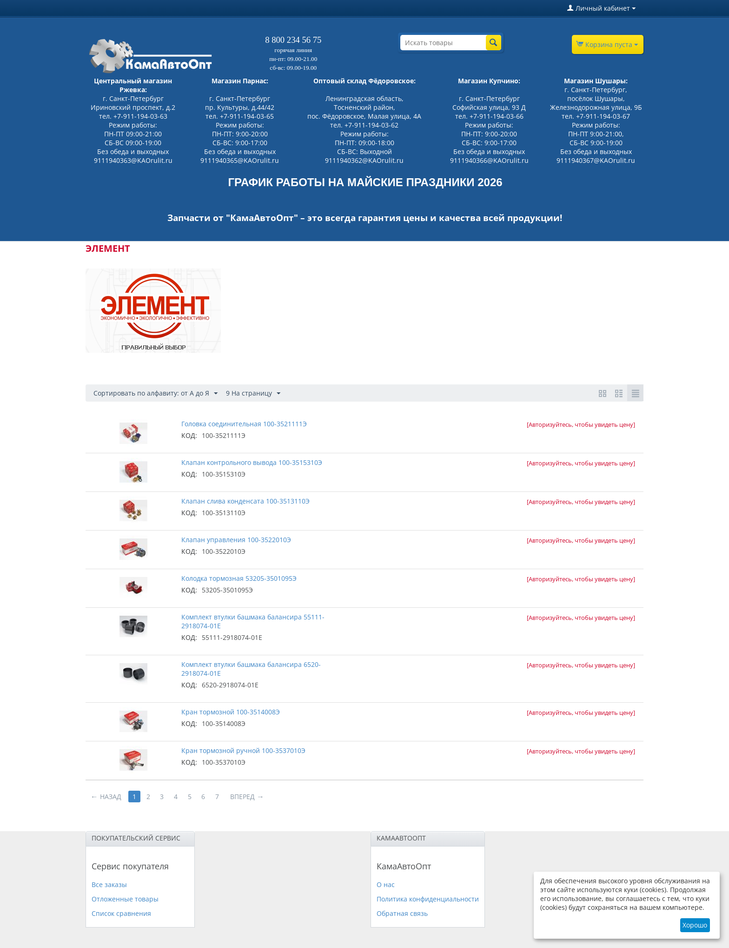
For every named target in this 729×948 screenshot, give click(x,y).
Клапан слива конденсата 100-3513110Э (245, 501)
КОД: (189, 435)
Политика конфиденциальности (428, 898)
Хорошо (695, 925)
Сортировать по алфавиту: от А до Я (155, 393)
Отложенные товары (125, 898)
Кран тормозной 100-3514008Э (230, 711)
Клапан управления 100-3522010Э (236, 539)
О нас (386, 884)
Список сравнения (121, 913)
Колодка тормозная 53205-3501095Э (239, 578)
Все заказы (109, 884)
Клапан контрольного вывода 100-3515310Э (251, 462)
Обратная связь (402, 913)
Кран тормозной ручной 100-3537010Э (243, 750)
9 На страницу (253, 393)
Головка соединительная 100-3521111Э (244, 423)
